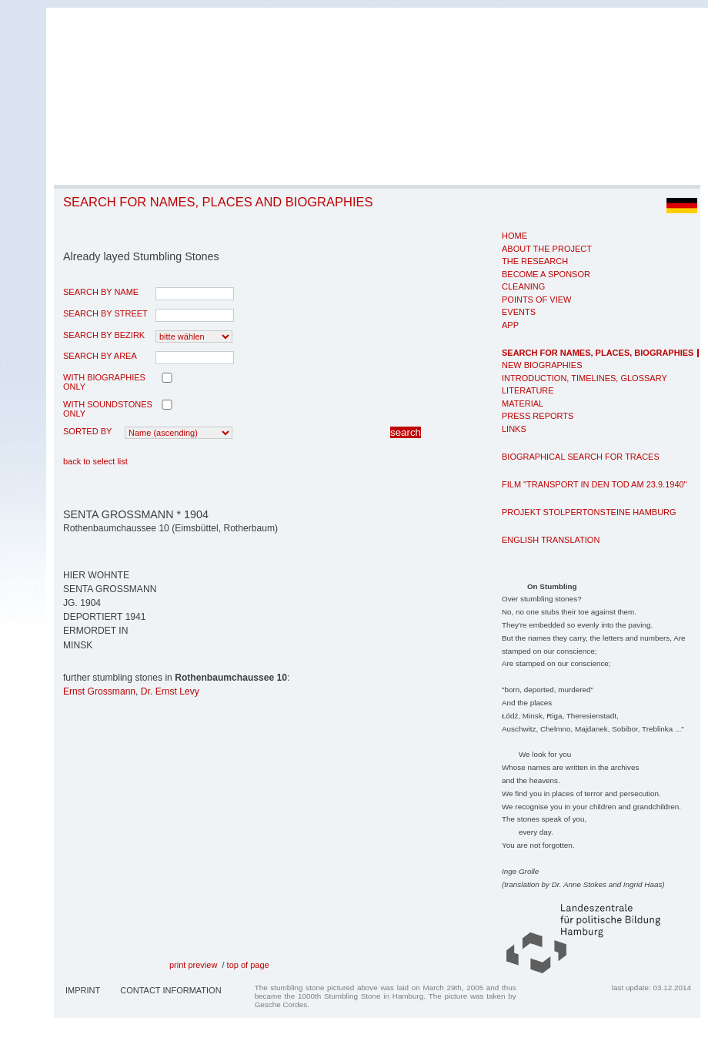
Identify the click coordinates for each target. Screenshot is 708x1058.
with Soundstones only (107, 409)
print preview (193, 964)
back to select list (95, 461)
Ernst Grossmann (99, 691)
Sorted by (87, 431)
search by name (101, 291)
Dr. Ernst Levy (170, 691)
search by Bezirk (104, 335)
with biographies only (104, 382)
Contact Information (170, 990)
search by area (100, 355)
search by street (105, 313)
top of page (248, 964)
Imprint (82, 990)
